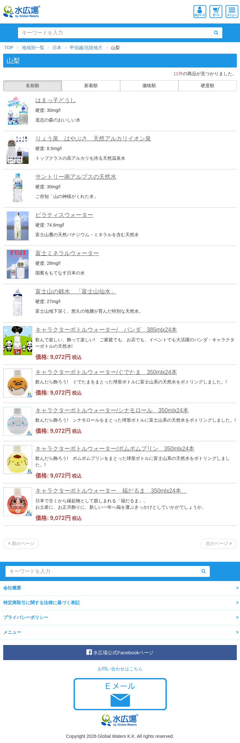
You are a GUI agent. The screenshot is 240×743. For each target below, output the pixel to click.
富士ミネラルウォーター (67, 253)
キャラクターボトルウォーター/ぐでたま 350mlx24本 (106, 372)
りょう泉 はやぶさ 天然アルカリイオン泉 (93, 138)
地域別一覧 (33, 47)
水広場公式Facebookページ (120, 652)
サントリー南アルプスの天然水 (75, 177)
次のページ (219, 543)
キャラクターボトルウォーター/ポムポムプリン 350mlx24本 (114, 448)
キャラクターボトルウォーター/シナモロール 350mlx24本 (112, 410)
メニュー (12, 632)
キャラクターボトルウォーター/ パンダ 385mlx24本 (106, 330)
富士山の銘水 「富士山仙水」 (75, 291)
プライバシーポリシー (25, 617)
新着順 (91, 85)
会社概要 (12, 587)
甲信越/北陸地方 (86, 47)
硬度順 (207, 85)
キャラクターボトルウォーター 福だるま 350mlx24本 (111, 491)
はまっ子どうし (55, 100)
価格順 (149, 85)
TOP (8, 47)
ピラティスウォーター (64, 215)
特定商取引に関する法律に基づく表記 (41, 602)
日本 (56, 47)
